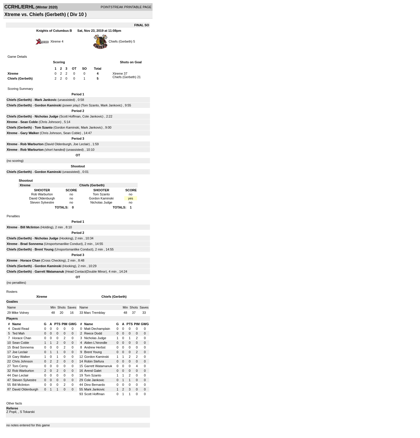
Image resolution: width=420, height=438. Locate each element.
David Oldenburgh (58, 144)
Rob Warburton (32, 144)
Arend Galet (93, 370)
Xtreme (55, 41)
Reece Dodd (93, 333)
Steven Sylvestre (24, 380)
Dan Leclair (20, 375)
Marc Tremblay (94, 312)
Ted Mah (18, 333)
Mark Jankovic (46, 99)
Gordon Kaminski (48, 105)
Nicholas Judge (46, 116)
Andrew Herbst (95, 347)
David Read (20, 328)
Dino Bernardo (94, 384)
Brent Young (44, 249)
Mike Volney (20, 312)
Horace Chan (30, 260)
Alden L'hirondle (95, 342)
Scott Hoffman (70, 116)
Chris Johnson (50, 122)
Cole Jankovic (92, 116)
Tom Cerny (20, 366)
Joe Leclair (81, 144)
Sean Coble (29, 122)
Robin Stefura (94, 361)
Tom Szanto (90, 105)
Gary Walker (29, 133)
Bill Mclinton (29, 227)
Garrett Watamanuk (49, 271)
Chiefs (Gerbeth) (120, 41)
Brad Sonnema (31, 244)
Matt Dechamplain (97, 328)
